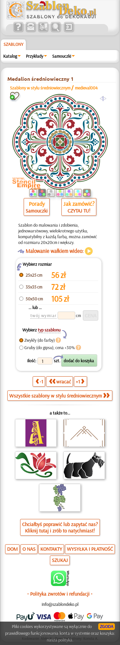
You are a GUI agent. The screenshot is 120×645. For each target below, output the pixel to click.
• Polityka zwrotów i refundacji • (59, 594)
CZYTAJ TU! (79, 210)
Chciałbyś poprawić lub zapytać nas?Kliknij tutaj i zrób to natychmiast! (60, 527)
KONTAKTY (51, 549)
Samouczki (61, 56)
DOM (12, 549)
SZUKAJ (60, 560)
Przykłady (34, 56)
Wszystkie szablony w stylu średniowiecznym (59, 395)
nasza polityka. (60, 640)
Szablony (13, 44)
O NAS (29, 549)
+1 (80, 381)
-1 (39, 381)
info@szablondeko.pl (60, 604)
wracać (60, 381)
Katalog (10, 56)
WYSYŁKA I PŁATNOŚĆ (90, 549)
